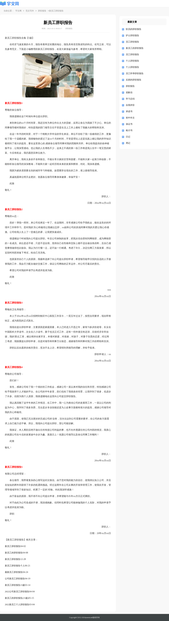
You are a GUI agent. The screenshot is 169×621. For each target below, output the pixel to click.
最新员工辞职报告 (14, 572)
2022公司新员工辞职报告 (17, 591)
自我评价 (130, 105)
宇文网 (18, 11)
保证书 (129, 124)
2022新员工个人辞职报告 (17, 604)
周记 (128, 143)
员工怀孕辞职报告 (135, 73)
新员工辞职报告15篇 (15, 585)
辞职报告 (42, 11)
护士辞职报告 (132, 35)
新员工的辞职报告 (14, 553)
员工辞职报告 (132, 42)
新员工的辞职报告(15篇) (16, 598)
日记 (128, 137)
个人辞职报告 (132, 61)
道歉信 (129, 92)
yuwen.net (89, 617)
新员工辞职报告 (12, 546)
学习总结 (130, 99)
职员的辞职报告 (133, 29)
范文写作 (30, 11)
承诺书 (129, 111)
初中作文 (130, 118)
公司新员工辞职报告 (15, 578)
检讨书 (129, 130)
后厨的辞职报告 (133, 80)
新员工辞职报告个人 (15, 565)
